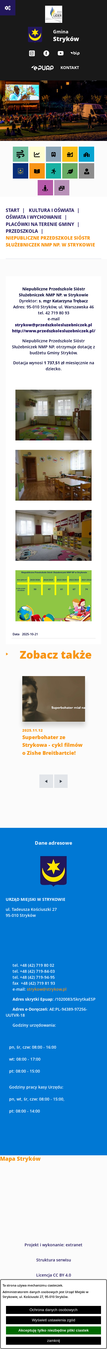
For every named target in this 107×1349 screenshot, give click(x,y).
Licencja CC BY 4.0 (53, 1275)
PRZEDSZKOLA (22, 231)
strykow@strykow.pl (46, 989)
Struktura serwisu (53, 1260)
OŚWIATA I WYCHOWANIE (34, 217)
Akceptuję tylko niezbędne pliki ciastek (53, 1330)
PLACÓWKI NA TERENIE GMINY (40, 224)
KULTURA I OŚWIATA (51, 210)
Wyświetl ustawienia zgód (53, 1320)
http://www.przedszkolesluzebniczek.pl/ (53, 330)
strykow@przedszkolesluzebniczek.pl (53, 324)
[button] (53, 439)
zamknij (53, 1340)
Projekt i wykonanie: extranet (53, 1244)
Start (12, 210)
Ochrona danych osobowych (53, 1310)
